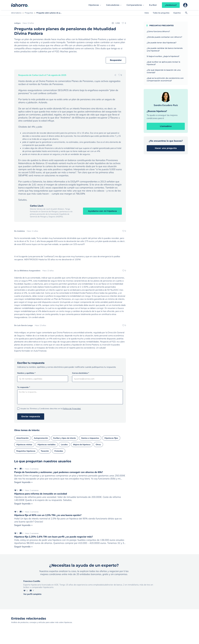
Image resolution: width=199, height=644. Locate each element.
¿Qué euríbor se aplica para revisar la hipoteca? (163, 63)
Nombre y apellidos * (26, 373)
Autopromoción (41, 438)
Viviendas (58, 451)
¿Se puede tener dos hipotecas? (161, 42)
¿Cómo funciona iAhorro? (158, 31)
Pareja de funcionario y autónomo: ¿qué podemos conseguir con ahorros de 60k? (58, 472)
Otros (98, 444)
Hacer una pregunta (166, 148)
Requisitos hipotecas (25, 451)
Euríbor (153, 5)
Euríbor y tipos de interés (64, 438)
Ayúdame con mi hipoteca (102, 211)
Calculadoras (112, 5)
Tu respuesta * (23, 387)
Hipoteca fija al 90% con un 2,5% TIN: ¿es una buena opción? (47, 515)
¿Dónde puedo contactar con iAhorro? (164, 37)
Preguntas (29, 13)
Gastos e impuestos (90, 438)
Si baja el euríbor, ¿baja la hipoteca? (163, 56)
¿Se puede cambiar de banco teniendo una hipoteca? (165, 49)
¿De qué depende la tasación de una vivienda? (163, 71)
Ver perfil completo (32, 594)
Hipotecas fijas (111, 438)
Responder (116, 60)
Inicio (147, 13)
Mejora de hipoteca (81, 444)
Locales (64, 444)
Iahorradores (16, 13)
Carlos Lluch (36, 205)
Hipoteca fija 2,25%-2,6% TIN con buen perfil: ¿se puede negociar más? (53, 536)
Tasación (45, 451)
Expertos (177, 13)
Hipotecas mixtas (24, 444)
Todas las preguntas (161, 13)
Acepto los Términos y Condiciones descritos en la (50, 408)
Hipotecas (93, 5)
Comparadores (134, 5)
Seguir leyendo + (23, 482)
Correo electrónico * (80, 373)
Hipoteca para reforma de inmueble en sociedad (40, 493)
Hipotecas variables (47, 444)
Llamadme (166, 126)
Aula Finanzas (40, 350)
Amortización (22, 438)
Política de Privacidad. (72, 408)
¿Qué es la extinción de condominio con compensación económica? (165, 79)
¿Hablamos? (171, 5)
